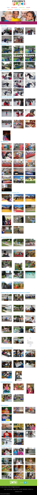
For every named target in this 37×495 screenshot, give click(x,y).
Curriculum (21, 7)
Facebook (25, 483)
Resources (10, 9)
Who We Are (14, 7)
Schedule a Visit (25, 9)
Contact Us (17, 9)
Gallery (28, 7)
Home (8, 7)
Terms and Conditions (5, 493)
